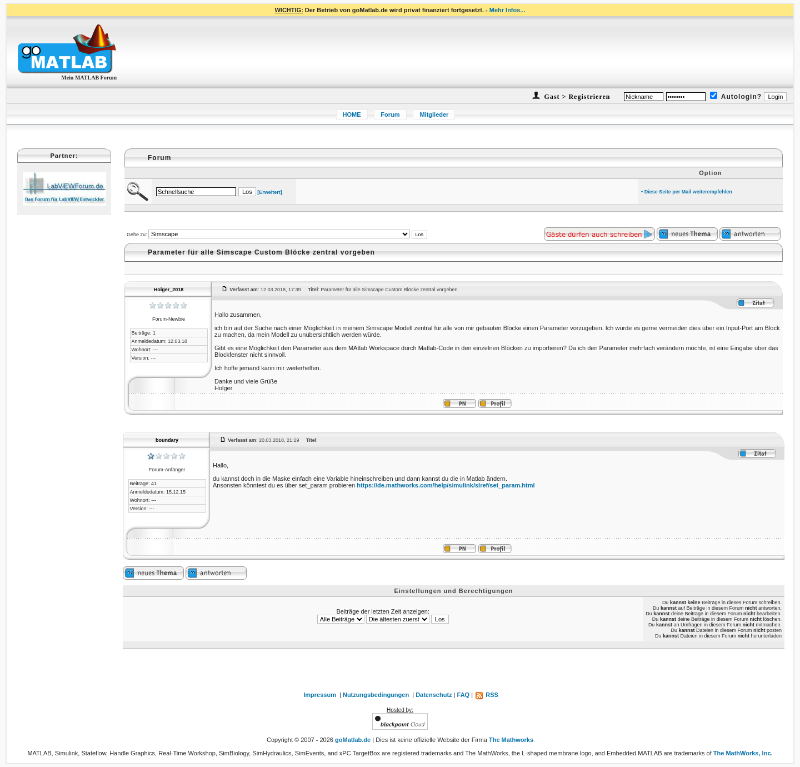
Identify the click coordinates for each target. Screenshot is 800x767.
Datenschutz (434, 694)
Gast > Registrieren (576, 97)
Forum (390, 114)
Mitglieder (433, 114)
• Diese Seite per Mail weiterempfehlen (686, 192)
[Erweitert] (269, 192)
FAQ (463, 694)
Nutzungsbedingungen (376, 694)
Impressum (319, 694)
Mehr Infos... (507, 10)
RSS (486, 694)
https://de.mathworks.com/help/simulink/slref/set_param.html (445, 485)
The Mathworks (511, 739)
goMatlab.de (353, 739)
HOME (352, 114)
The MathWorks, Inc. (743, 753)
